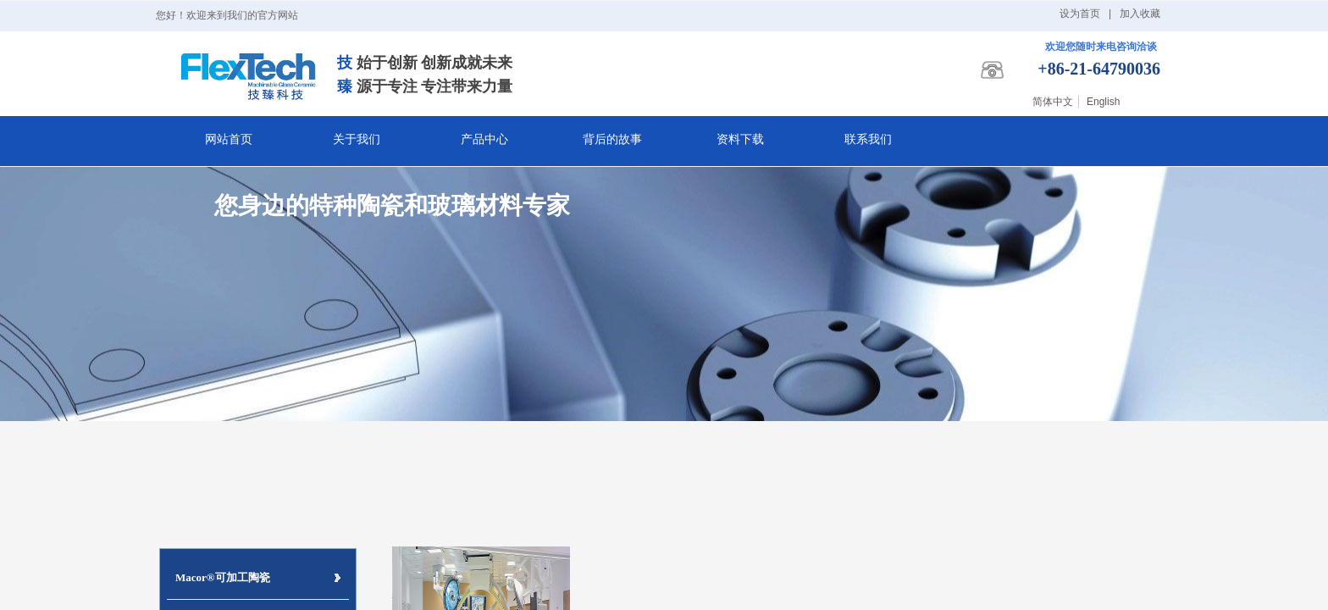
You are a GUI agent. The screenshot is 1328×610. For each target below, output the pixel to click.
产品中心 (484, 139)
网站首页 (228, 139)
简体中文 (1052, 102)
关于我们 (356, 139)
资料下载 (740, 139)
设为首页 (1080, 13)
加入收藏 (1140, 13)
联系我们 (868, 139)
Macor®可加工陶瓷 (222, 577)
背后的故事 (612, 139)
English (1103, 102)
